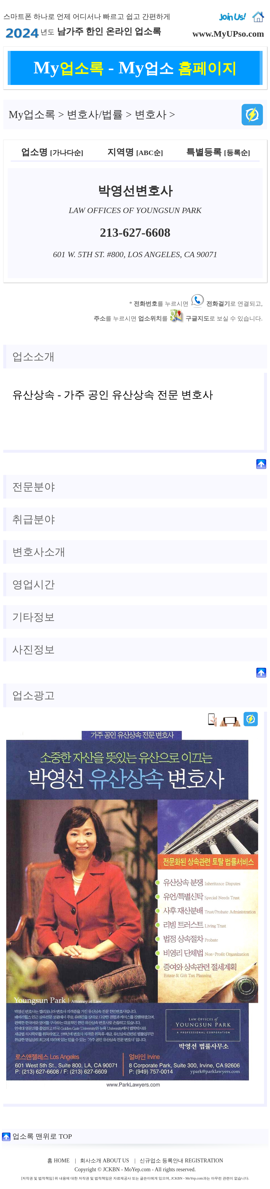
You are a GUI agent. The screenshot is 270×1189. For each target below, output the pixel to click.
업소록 (32, 114)
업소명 (52, 152)
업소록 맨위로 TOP (37, 1136)
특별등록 (218, 152)
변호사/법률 (95, 114)
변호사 (151, 114)
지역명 (135, 152)
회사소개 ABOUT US (104, 1161)
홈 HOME (58, 1161)
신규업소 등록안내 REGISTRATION (181, 1161)
